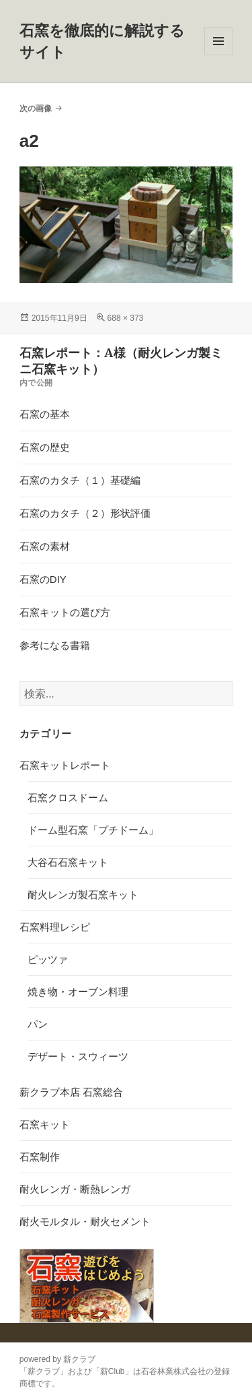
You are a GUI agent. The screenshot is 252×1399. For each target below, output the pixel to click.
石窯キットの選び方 (64, 612)
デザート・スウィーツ (78, 1056)
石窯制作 (39, 1156)
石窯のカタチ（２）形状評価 (85, 513)
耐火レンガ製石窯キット (83, 894)
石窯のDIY (43, 579)
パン (38, 1024)
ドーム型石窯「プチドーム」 (93, 830)
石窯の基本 (44, 414)
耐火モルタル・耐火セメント (85, 1221)
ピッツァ (48, 959)
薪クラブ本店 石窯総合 (71, 1092)
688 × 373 (126, 318)
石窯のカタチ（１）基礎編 (79, 480)
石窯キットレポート (64, 765)
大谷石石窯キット (68, 862)
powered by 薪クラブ (57, 1359)
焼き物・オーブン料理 (78, 991)
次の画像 (35, 108)
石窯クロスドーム (68, 797)
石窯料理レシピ (54, 927)
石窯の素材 (44, 546)
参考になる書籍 (54, 645)
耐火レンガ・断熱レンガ (74, 1189)
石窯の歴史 (44, 447)
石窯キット (44, 1124)
